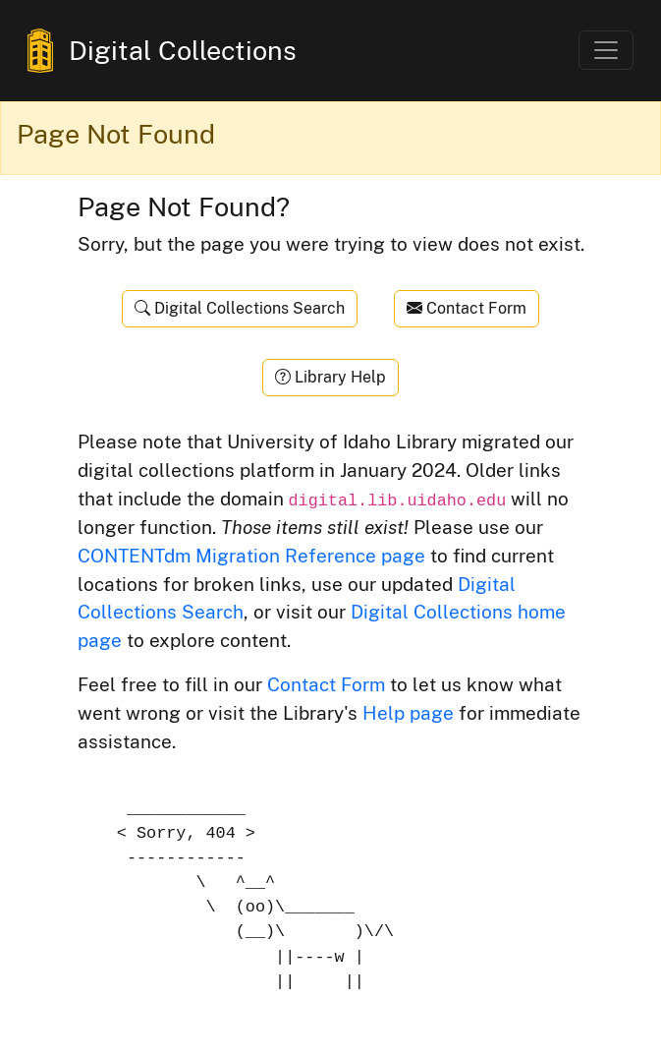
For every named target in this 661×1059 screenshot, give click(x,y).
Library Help (330, 377)
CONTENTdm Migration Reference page (251, 555)
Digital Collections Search (240, 308)
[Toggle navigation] (605, 50)
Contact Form (466, 308)
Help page (408, 713)
